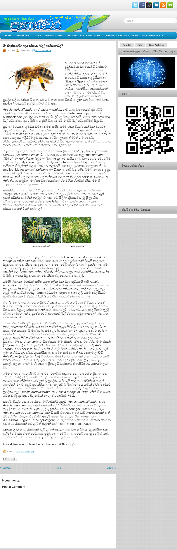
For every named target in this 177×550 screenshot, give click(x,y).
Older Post (111, 468)
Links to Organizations (49, 35)
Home (8, 35)
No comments (43, 50)
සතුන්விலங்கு (27, 451)
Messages (23, 35)
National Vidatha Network (84, 35)
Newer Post (5, 468)
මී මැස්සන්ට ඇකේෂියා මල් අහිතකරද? (33, 45)
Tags (140, 45)
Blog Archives (156, 45)
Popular (127, 45)
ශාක (18, 451)
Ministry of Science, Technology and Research (134, 35)
